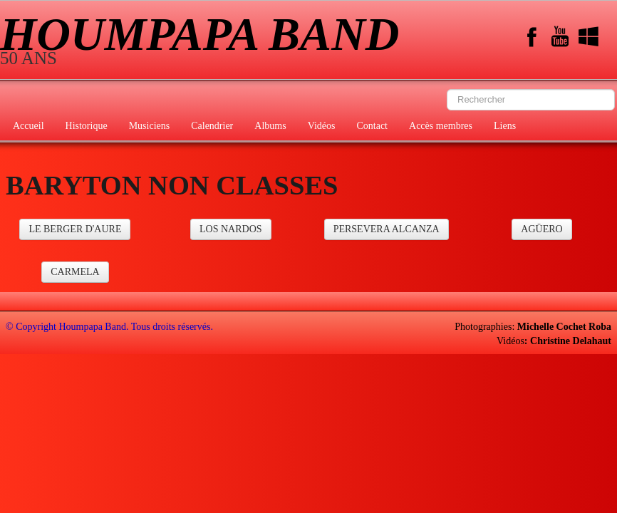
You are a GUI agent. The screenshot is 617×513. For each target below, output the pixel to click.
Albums (270, 125)
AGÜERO (541, 229)
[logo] (205, 41)
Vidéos (322, 125)
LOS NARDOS (230, 229)
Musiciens (149, 125)
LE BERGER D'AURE (74, 229)
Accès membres (440, 125)
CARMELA (75, 271)
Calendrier (212, 125)
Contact (372, 125)
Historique (87, 125)
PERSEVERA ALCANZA (386, 229)
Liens (505, 125)
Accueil (28, 125)
